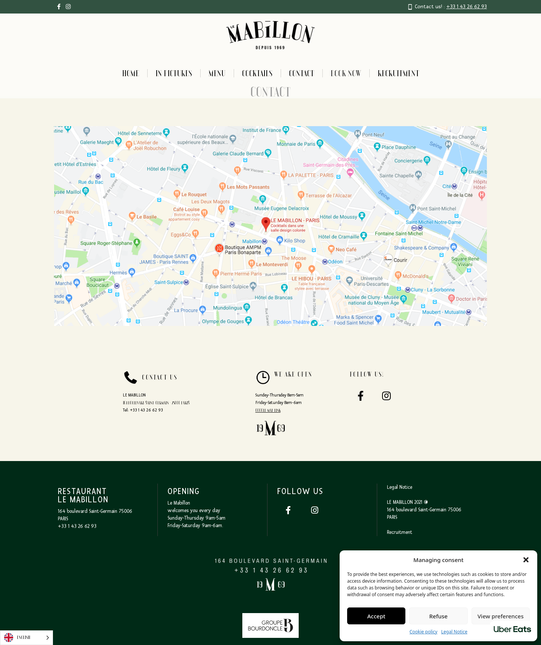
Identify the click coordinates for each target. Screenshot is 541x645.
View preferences (501, 616)
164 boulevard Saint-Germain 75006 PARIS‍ (424, 513)
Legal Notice (454, 631)
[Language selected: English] (26, 637)
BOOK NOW (346, 73)
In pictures (174, 73)
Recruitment (398, 73)
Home (130, 73)
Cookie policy (423, 631)
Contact (301, 73)
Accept (376, 616)
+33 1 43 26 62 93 (466, 6)
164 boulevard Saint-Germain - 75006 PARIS (156, 403)
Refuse (438, 616)
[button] (526, 560)
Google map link (268, 410)
